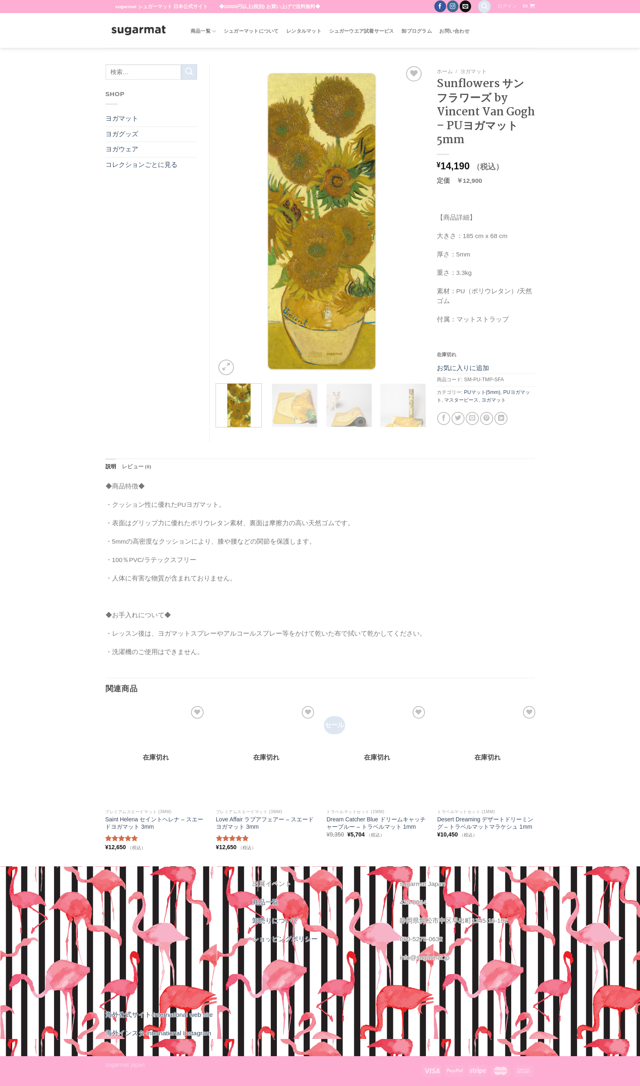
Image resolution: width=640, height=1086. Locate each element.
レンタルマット (303, 31)
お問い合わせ (454, 31)
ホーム (445, 71)
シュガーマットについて (251, 31)
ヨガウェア (122, 149)
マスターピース (461, 400)
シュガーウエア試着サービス (361, 31)
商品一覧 (203, 31)
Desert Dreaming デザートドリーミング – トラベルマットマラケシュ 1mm (485, 823)
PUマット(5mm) (482, 392)
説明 (111, 466)
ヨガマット (473, 71)
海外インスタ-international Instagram (158, 1032)
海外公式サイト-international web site (159, 1014)
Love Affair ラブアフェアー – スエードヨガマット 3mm (265, 823)
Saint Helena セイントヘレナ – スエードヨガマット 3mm (154, 823)
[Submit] (189, 72)
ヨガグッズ (122, 133)
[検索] (484, 6)
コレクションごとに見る (141, 164)
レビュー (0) (135, 466)
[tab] (111, 467)
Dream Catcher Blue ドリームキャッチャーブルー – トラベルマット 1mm (375, 823)
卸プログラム (417, 31)
